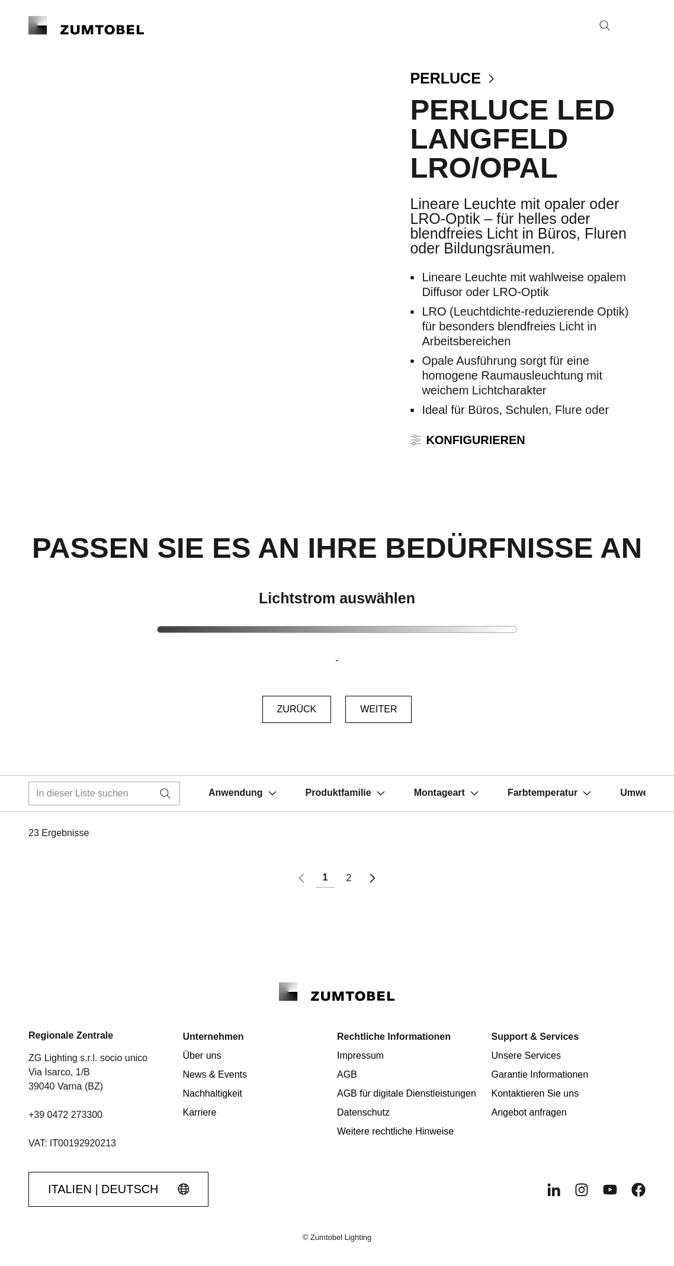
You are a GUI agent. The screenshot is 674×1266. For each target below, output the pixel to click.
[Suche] (604, 25)
